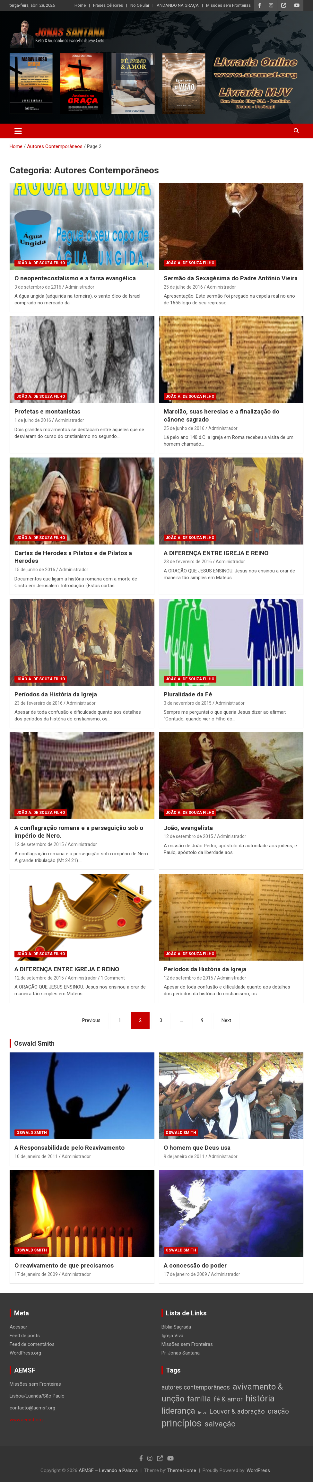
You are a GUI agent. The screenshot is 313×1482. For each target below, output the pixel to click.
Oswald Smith (34, 1043)
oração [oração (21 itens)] (278, 1411)
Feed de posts (25, 1335)
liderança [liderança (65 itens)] (178, 1411)
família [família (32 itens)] (199, 1398)
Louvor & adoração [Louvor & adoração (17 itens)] (237, 1411)
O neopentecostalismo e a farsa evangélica (75, 278)
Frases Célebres (108, 5)
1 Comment (113, 978)
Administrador (79, 287)
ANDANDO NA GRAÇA (178, 5)
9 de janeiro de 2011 (184, 1156)
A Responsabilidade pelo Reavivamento (69, 1147)
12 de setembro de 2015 (39, 844)
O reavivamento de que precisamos (64, 1265)
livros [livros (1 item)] (202, 1412)
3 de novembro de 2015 (188, 703)
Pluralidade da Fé (188, 694)
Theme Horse (181, 1470)
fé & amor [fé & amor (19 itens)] (228, 1399)
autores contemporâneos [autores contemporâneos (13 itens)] (195, 1387)
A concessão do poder (195, 1265)
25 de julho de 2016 (183, 287)
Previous (91, 1020)
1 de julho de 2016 (32, 420)
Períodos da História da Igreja (55, 694)
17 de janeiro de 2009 (36, 1274)
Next (226, 1020)
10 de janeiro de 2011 (36, 1156)
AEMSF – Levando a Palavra (108, 1470)
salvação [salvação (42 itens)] (220, 1423)
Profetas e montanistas (47, 411)
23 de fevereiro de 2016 (188, 561)
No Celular (139, 5)
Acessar (18, 1327)
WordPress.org (25, 1353)
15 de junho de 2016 (34, 569)
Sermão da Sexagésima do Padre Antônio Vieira (231, 278)
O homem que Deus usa (197, 1147)
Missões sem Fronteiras (228, 5)
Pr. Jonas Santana (180, 1353)
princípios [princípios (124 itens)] (181, 1423)
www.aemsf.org (26, 1420)
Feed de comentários (32, 1344)
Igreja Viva (172, 1335)
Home (80, 5)
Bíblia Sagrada (176, 1327)
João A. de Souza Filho (40, 263)
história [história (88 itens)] (260, 1398)
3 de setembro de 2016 (37, 287)
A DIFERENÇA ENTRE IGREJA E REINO (216, 553)
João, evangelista (188, 828)
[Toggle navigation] (18, 131)
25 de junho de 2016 (184, 428)
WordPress (258, 1470)
